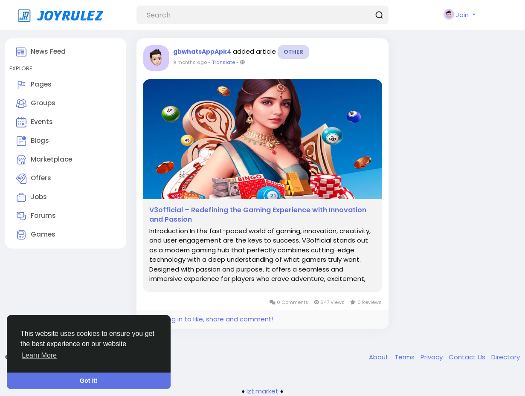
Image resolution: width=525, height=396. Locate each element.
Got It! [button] (89, 380)
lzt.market (262, 391)
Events (34, 122)
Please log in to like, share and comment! (208, 319)
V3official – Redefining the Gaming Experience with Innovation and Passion (257, 214)
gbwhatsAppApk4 (202, 51)
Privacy (432, 357)
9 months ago (190, 62)
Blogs (32, 141)
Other (293, 52)
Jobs (31, 197)
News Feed (41, 52)
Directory (505, 357)
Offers (33, 178)
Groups (35, 103)
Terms (405, 357)
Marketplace (44, 160)
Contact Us (468, 357)
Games (35, 235)
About (379, 357)
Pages (34, 85)
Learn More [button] (39, 355)
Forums (36, 216)
